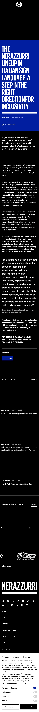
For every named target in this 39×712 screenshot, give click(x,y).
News (4, 611)
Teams (4, 618)
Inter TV (5, 624)
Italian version (7, 352)
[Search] (35, 4)
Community (7, 358)
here (10, 676)
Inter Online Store (9, 630)
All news (34, 380)
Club (3, 642)
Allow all (29, 707)
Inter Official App (8, 636)
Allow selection (10, 707)
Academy (5, 649)
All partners (6, 566)
